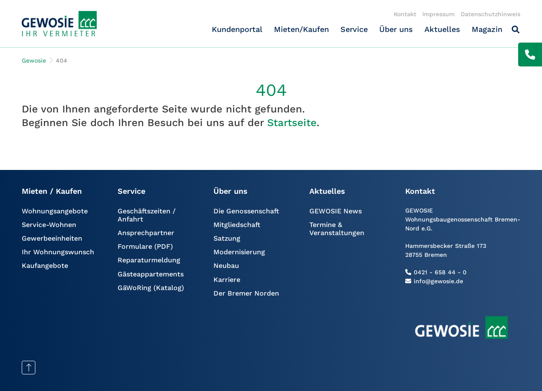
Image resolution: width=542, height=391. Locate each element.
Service (354, 29)
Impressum (438, 14)
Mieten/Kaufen (301, 29)
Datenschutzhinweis (490, 14)
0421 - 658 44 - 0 (440, 272)
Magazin (487, 29)
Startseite (292, 123)
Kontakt (405, 14)
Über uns (396, 29)
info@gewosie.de (438, 281)
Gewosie (34, 60)
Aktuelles (442, 29)
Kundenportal (237, 29)
